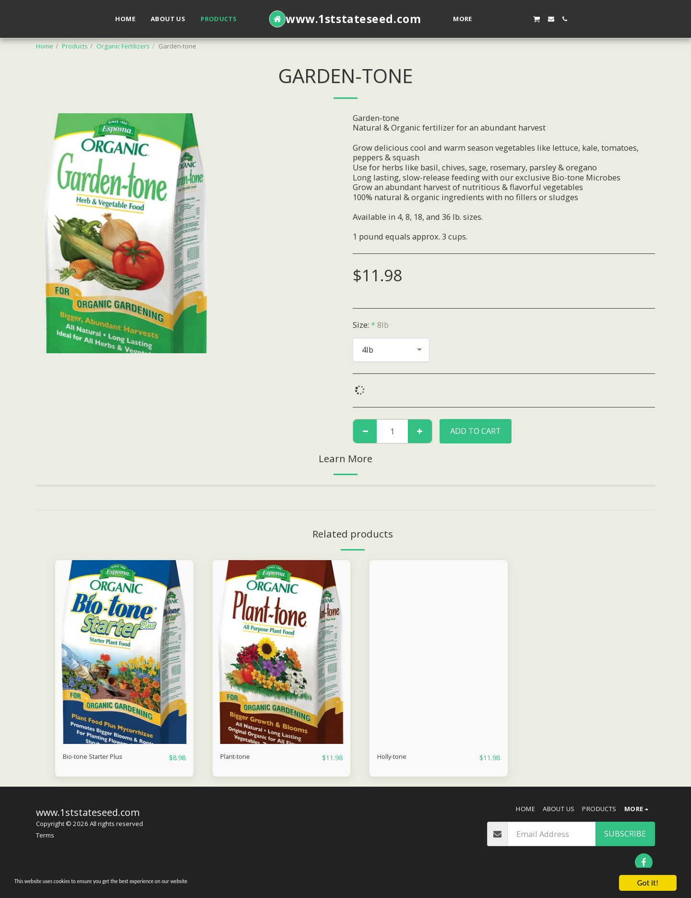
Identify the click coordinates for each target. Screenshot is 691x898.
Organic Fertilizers (123, 46)
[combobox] (391, 350)
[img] (124, 652)
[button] (494, 19)
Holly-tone (397, 757)
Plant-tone (239, 757)
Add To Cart (475, 430)
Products (75, 46)
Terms (45, 835)
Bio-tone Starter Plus (102, 757)
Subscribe (625, 833)
